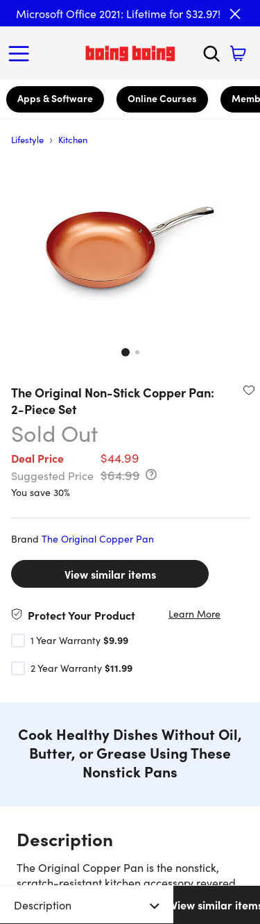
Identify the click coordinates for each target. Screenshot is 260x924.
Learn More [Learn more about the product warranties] (194, 613)
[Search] (211, 53)
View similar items (110, 573)
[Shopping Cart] (238, 53)
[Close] (235, 14)
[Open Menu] (22, 53)
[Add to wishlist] (249, 389)
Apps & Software (55, 98)
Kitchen (72, 139)
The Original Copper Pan (98, 538)
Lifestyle (27, 139)
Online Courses (162, 98)
